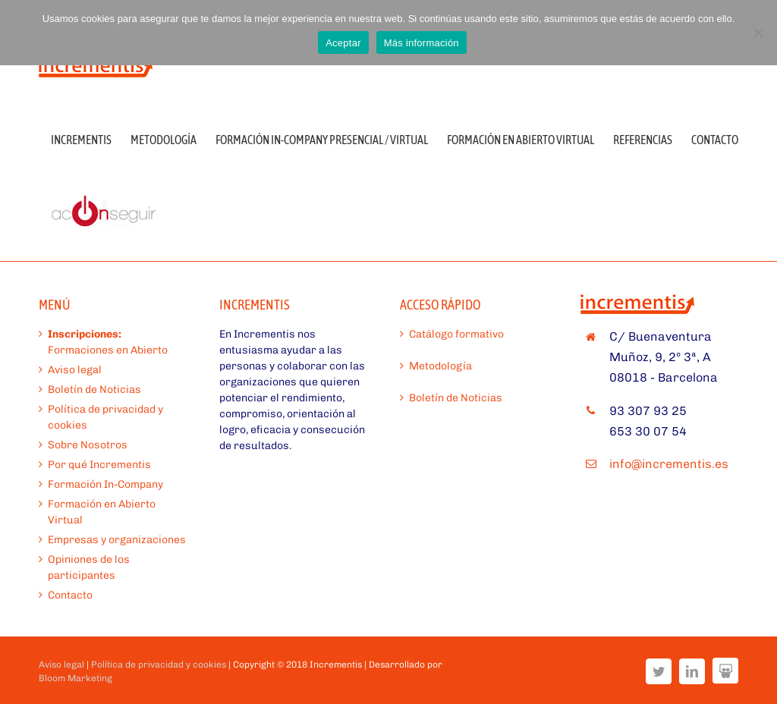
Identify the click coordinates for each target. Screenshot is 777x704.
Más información (421, 43)
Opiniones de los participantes (89, 567)
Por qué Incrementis (99, 464)
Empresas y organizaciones (117, 539)
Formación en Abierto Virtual (102, 512)
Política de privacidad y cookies (105, 417)
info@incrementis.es (668, 464)
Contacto (70, 595)
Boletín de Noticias (94, 389)
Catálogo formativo (456, 334)
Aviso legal (75, 369)
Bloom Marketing (75, 678)
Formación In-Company (105, 484)
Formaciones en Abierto (108, 342)
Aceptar (343, 43)
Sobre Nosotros (87, 444)
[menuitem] (91, 139)
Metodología (440, 366)
